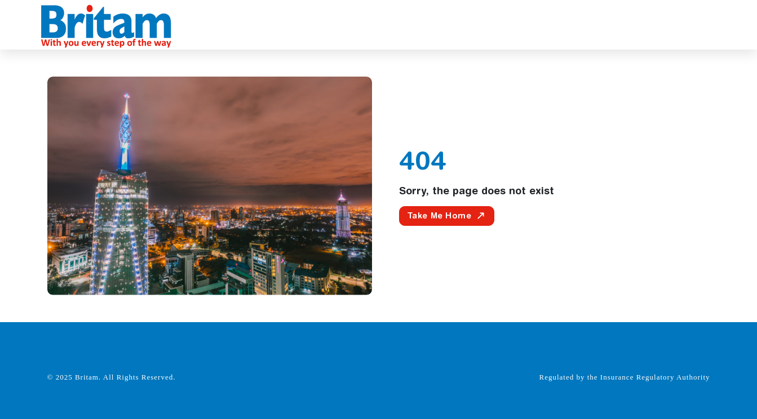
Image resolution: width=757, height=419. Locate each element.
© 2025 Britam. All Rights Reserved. (111, 377)
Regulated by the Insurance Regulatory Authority (624, 377)
